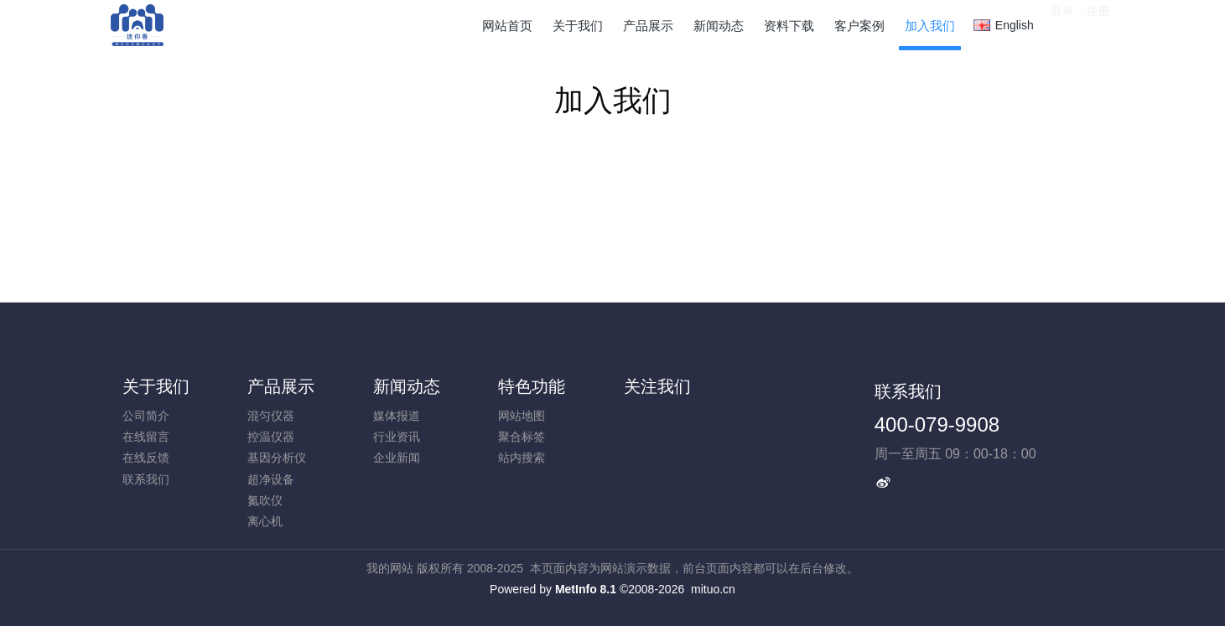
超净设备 (270, 479)
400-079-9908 (937, 424)
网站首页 (507, 25)
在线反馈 (145, 457)
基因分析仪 (276, 457)
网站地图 (521, 415)
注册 (1098, 24)
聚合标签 (521, 436)
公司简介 (145, 415)
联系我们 (145, 479)
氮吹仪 (265, 500)
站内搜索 (521, 457)
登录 (1062, 24)
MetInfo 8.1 (585, 589)
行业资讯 (396, 436)
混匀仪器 (270, 415)
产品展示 (280, 386)
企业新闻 (396, 457)
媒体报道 (396, 415)
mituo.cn (713, 589)
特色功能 (531, 386)
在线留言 (145, 436)
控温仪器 (270, 436)
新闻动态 (406, 386)
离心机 (265, 521)
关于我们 (155, 386)
